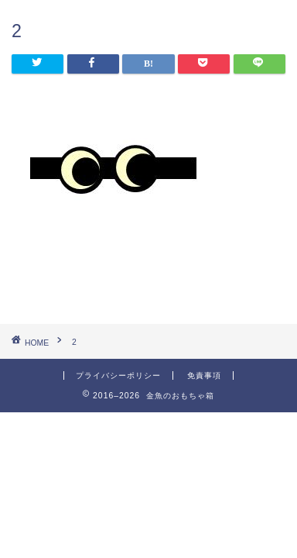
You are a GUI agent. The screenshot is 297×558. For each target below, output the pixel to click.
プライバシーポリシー (118, 375)
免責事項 (204, 375)
